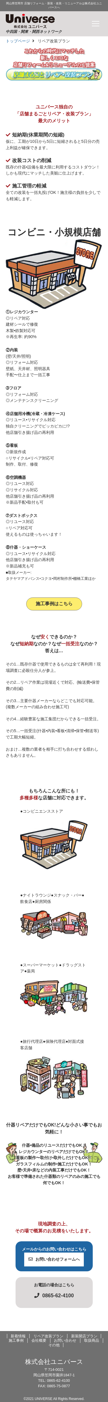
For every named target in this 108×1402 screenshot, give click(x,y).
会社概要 (38, 1340)
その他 (54, 1345)
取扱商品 (91, 1340)
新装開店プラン (84, 1336)
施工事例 (16, 1340)
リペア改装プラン (48, 1336)
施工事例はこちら (54, 603)
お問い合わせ (65, 1340)
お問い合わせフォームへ (54, 1259)
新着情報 (18, 1336)
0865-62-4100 (54, 1295)
